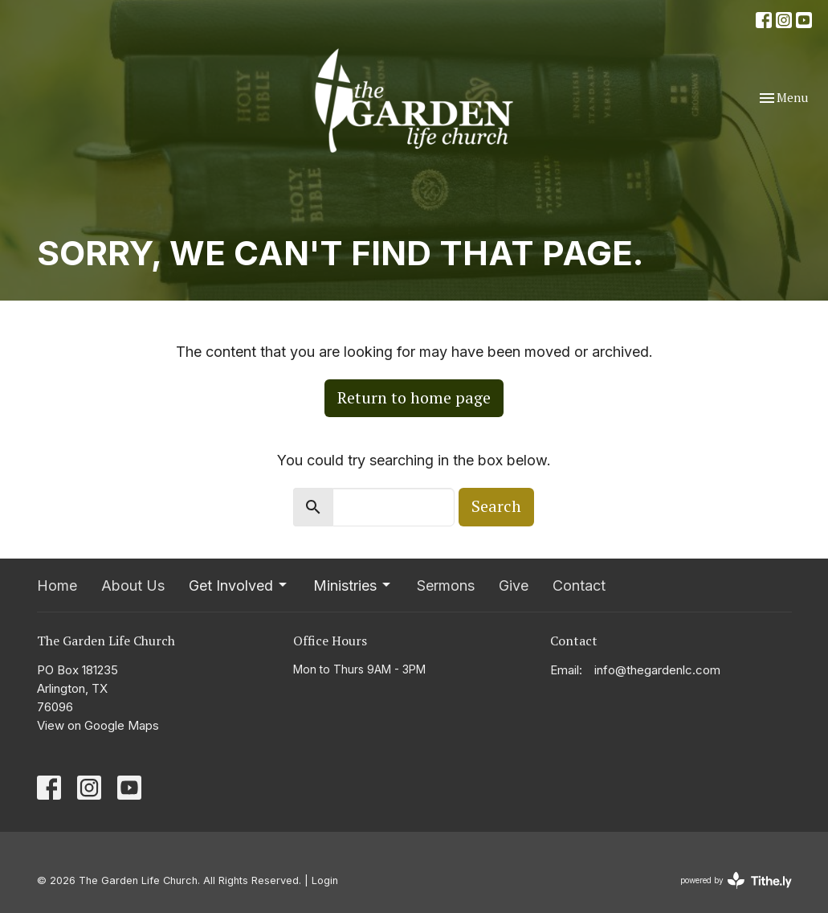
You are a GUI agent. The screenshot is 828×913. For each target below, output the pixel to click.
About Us (133, 585)
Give (513, 585)
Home (57, 585)
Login (325, 880)
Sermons (446, 585)
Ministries (353, 585)
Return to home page (414, 397)
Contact (579, 585)
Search (496, 506)
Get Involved (239, 585)
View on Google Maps (98, 725)
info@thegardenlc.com (657, 670)
